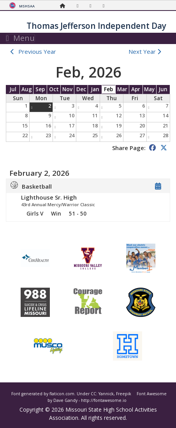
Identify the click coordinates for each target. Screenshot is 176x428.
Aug (26, 89)
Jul (12, 89)
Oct (54, 89)
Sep (40, 89)
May (149, 89)
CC (93, 393)
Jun (162, 89)
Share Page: (129, 148)
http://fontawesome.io (104, 400)
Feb (108, 89)
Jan (95, 89)
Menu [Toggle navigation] (20, 38)
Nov (67, 89)
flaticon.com (61, 393)
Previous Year (37, 51)
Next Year (146, 51)
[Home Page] (64, 5)
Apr (135, 89)
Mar (122, 89)
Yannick (106, 393)
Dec (81, 89)
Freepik (123, 393)
